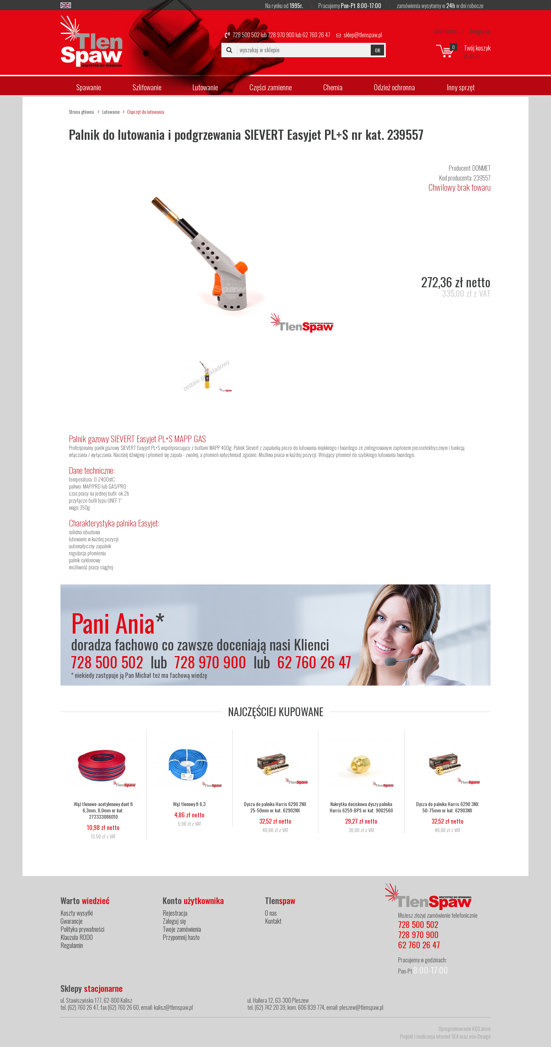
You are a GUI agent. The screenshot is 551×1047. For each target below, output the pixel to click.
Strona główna (81, 111)
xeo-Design (480, 1036)
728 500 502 (246, 35)
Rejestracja (175, 912)
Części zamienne (270, 86)
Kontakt (273, 920)
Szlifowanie (146, 86)
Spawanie (88, 86)
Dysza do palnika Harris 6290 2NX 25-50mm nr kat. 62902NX (275, 807)
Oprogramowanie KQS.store (465, 1028)
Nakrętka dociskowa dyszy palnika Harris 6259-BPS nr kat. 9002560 (361, 807)
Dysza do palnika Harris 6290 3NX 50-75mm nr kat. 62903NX (447, 807)
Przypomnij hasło (181, 937)
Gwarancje (71, 920)
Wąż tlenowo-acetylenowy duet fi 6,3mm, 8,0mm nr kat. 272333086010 (103, 810)
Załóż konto (445, 31)
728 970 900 (281, 35)
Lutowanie (205, 86)
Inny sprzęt (461, 86)
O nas (271, 912)
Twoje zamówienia (182, 929)
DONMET (481, 167)
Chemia (333, 86)
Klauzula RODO (76, 937)
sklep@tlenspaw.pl (363, 35)
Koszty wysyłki (76, 912)
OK (377, 50)
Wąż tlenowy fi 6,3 (189, 804)
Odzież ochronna (394, 86)
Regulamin (71, 945)
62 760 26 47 (316, 35)
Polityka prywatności (82, 929)
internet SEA (447, 1036)
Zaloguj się (480, 31)
